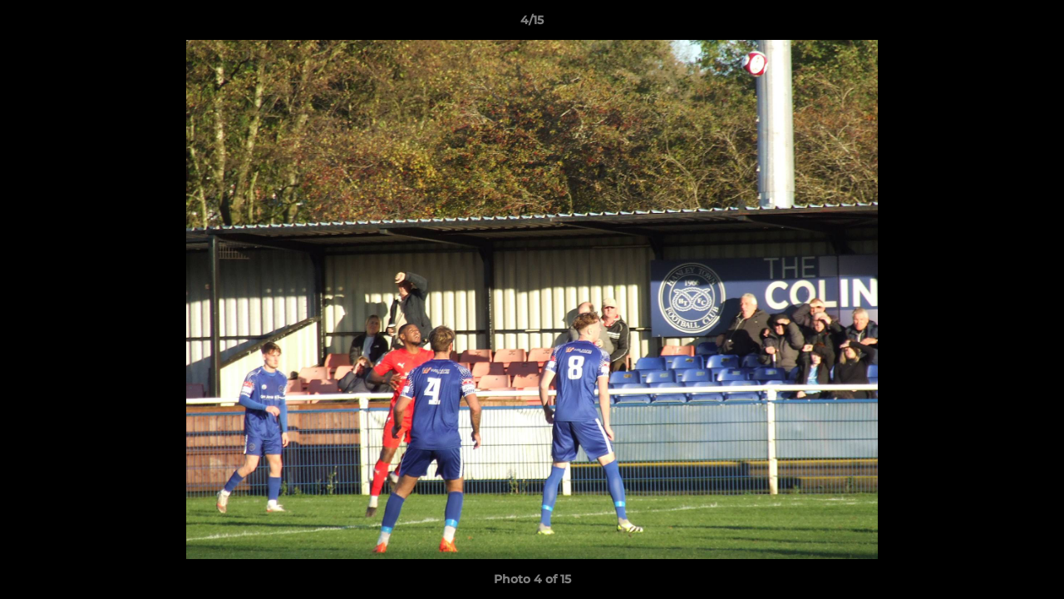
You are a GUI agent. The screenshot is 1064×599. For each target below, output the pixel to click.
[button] (1034, 24)
